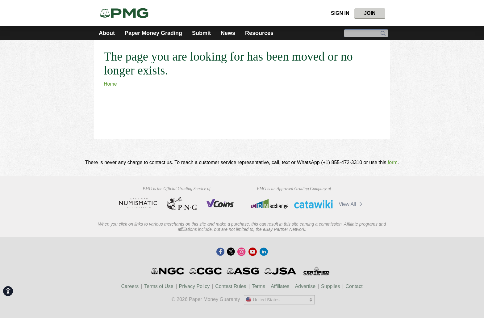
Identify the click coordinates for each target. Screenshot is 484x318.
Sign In (340, 13)
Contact (353, 286)
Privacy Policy (194, 286)
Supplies (330, 286)
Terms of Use (158, 286)
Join (369, 13)
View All (351, 204)
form (393, 162)
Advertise (305, 286)
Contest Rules (230, 286)
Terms (258, 286)
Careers (130, 286)
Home (110, 84)
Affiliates (280, 286)
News (228, 33)
